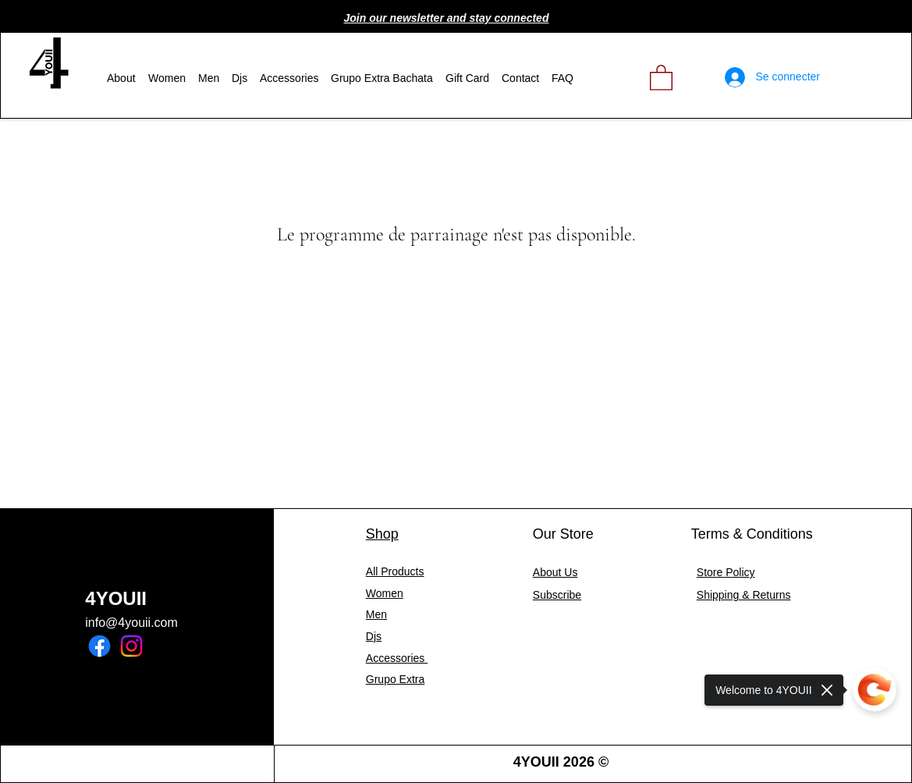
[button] (446, 18)
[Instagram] (131, 646)
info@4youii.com (131, 622)
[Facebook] (99, 646)
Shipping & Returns (744, 595)
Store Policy (726, 572)
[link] (661, 77)
